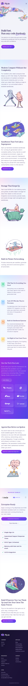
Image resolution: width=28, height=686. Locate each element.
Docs (2, 658)
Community (18, 661)
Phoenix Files (19, 644)
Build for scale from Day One (11, 451)
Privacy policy (4, 674)
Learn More (6, 380)
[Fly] (5, 635)
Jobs (2, 646)
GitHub (17, 658)
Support (3, 661)
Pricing (3, 644)
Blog (17, 642)
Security (3, 672)
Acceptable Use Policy (6, 677)
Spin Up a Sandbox (8, 621)
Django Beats (19, 649)
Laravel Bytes (19, 646)
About (2, 642)
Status (3, 665)
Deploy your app (8, 46)
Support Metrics (5, 663)
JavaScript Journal (20, 651)
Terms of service (5, 676)
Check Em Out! (7, 168)
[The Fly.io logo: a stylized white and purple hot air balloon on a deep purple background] (5, 3)
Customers (4, 660)
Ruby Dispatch (19, 647)
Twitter (17, 660)
